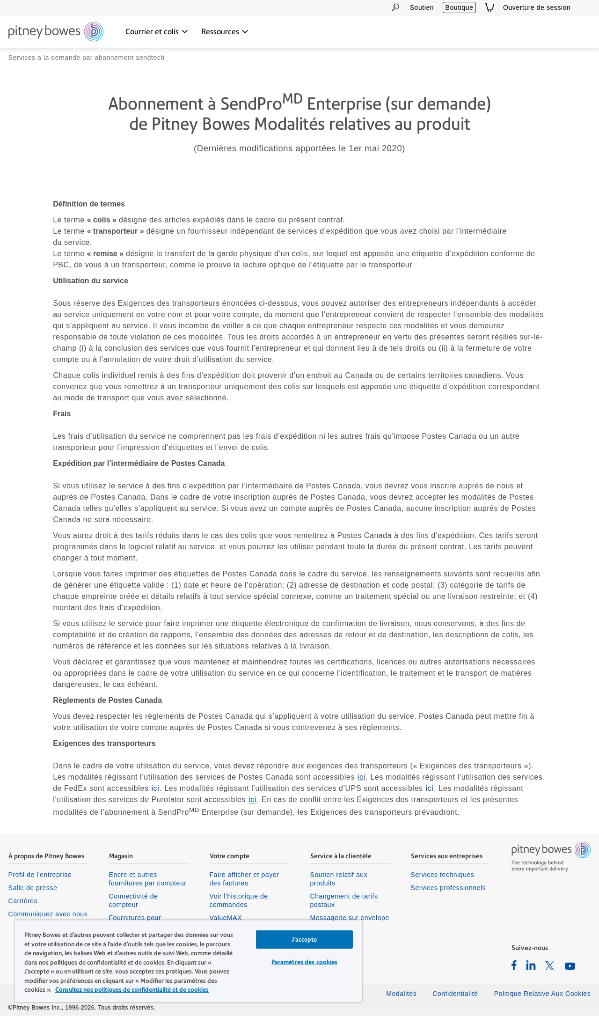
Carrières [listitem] (23, 902)
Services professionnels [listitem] (448, 889)
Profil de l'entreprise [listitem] (40, 876)
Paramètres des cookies (304, 961)
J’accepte (304, 939)
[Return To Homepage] (55, 32)
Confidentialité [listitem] (456, 995)
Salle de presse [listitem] (33, 889)
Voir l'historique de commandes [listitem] (239, 902)
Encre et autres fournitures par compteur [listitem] (148, 880)
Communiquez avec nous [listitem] (48, 915)
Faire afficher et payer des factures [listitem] (244, 880)
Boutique (460, 7)
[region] (188, 961)
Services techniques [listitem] (443, 876)
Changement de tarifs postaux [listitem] (344, 902)
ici (361, 778)
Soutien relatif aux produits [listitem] (339, 880)
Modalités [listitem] (401, 995)
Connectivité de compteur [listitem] (133, 902)
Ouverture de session (536, 7)
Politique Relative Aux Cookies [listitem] (542, 995)
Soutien (422, 7)
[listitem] (514, 966)
